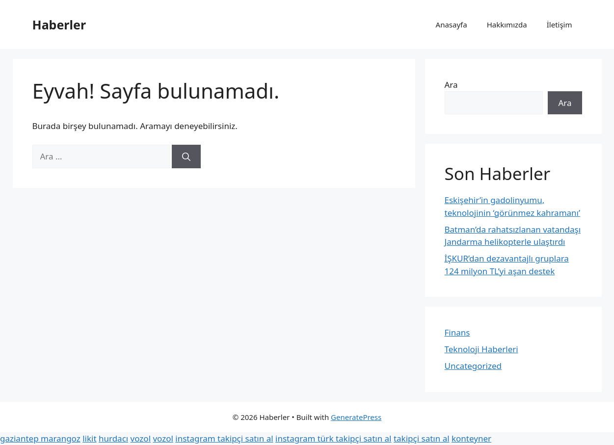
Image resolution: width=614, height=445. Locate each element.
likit (89, 438)
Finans (457, 332)
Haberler (59, 24)
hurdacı (113, 438)
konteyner (471, 438)
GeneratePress (356, 417)
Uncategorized (473, 365)
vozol (141, 438)
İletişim (559, 24)
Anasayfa (451, 24)
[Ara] (186, 156)
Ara (451, 84)
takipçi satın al (422, 438)
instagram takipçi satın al (224, 438)
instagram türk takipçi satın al (333, 438)
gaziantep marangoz (40, 438)
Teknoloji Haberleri (481, 349)
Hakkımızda (507, 24)
